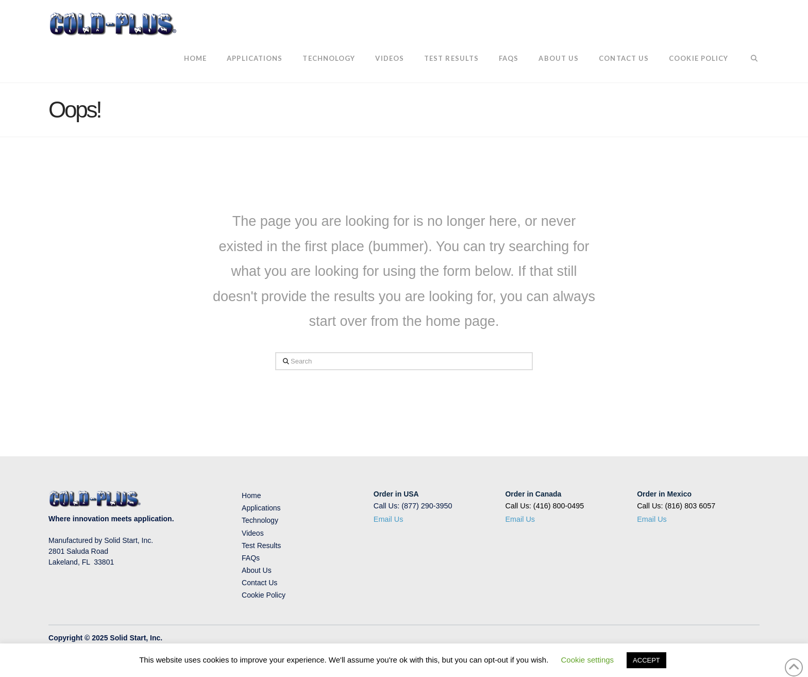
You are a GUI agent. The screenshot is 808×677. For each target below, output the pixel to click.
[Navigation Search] (748, 59)
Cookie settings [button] (587, 659)
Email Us (388, 519)
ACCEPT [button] (646, 660)
